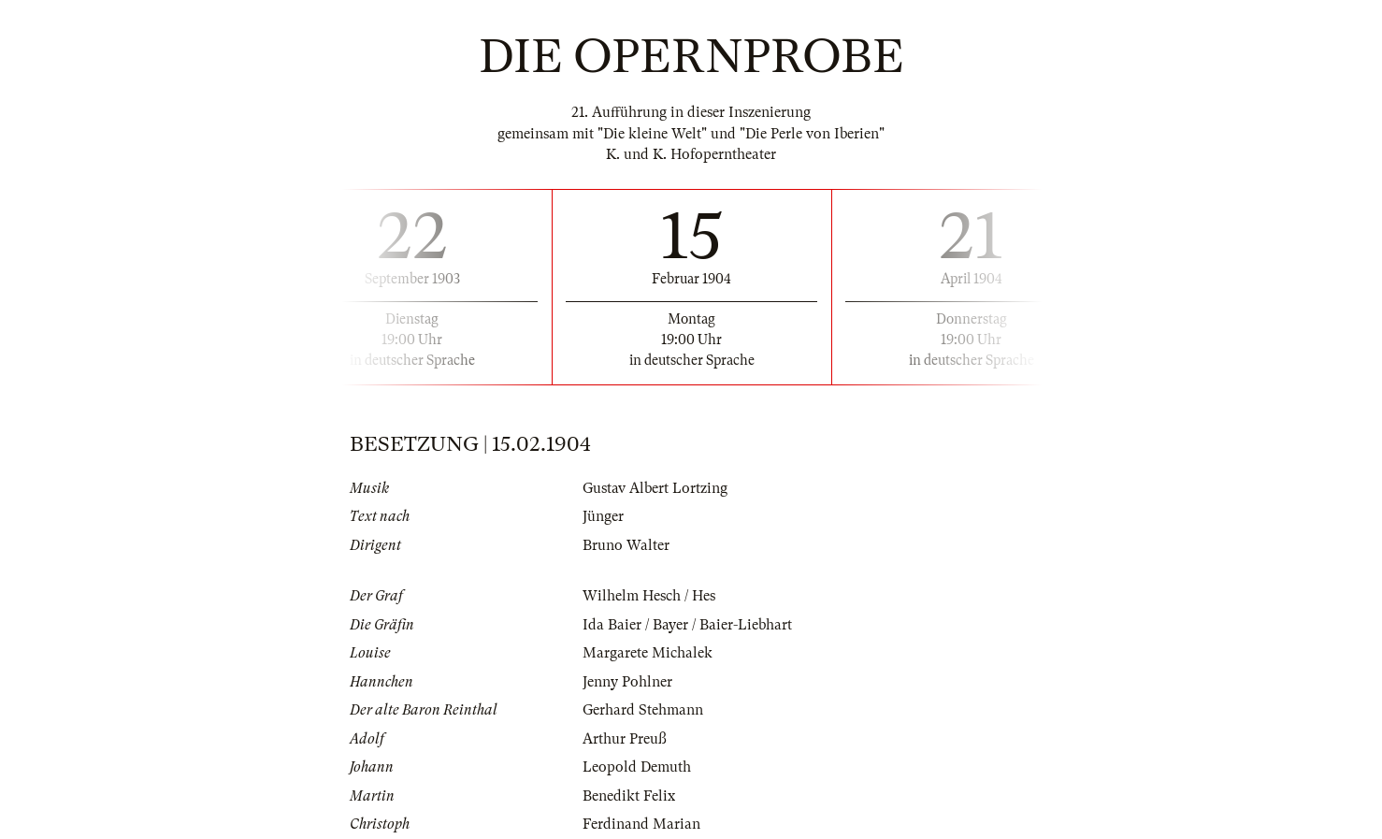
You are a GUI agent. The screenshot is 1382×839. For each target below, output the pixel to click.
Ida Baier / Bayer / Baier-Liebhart (687, 624)
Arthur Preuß (625, 739)
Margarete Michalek (648, 652)
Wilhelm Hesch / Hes (649, 595)
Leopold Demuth (637, 767)
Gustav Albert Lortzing (655, 488)
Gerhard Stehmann (643, 710)
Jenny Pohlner (627, 681)
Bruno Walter (626, 545)
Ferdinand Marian (641, 824)
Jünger (603, 516)
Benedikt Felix (629, 796)
